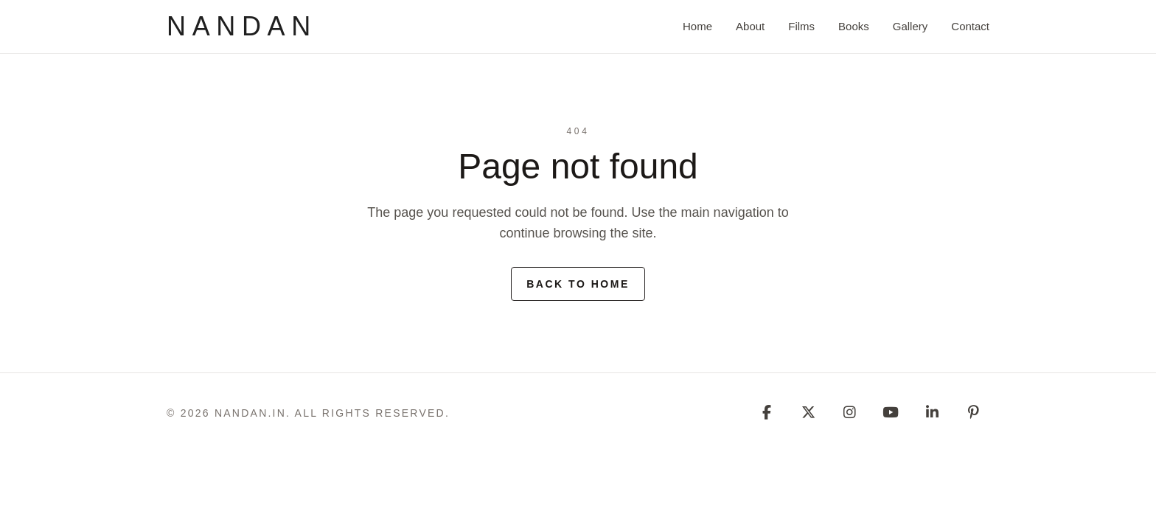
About (750, 26)
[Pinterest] (973, 413)
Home (697, 26)
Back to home (578, 284)
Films (801, 26)
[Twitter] (808, 413)
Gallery (910, 26)
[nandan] (242, 26)
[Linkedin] (932, 413)
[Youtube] (890, 413)
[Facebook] (767, 413)
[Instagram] (849, 413)
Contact (970, 26)
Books (853, 26)
